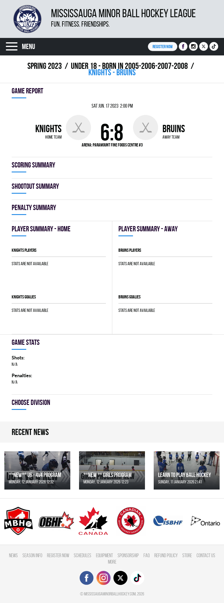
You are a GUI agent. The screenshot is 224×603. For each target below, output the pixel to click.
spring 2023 (44, 66)
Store (187, 555)
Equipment (104, 555)
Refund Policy (166, 555)
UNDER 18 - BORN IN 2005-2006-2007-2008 (129, 66)
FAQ (147, 555)
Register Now (58, 555)
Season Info (32, 555)
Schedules (82, 555)
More (112, 561)
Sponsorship (128, 555)
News (13, 555)
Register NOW (163, 46)
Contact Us (206, 555)
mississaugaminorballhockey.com (110, 593)
